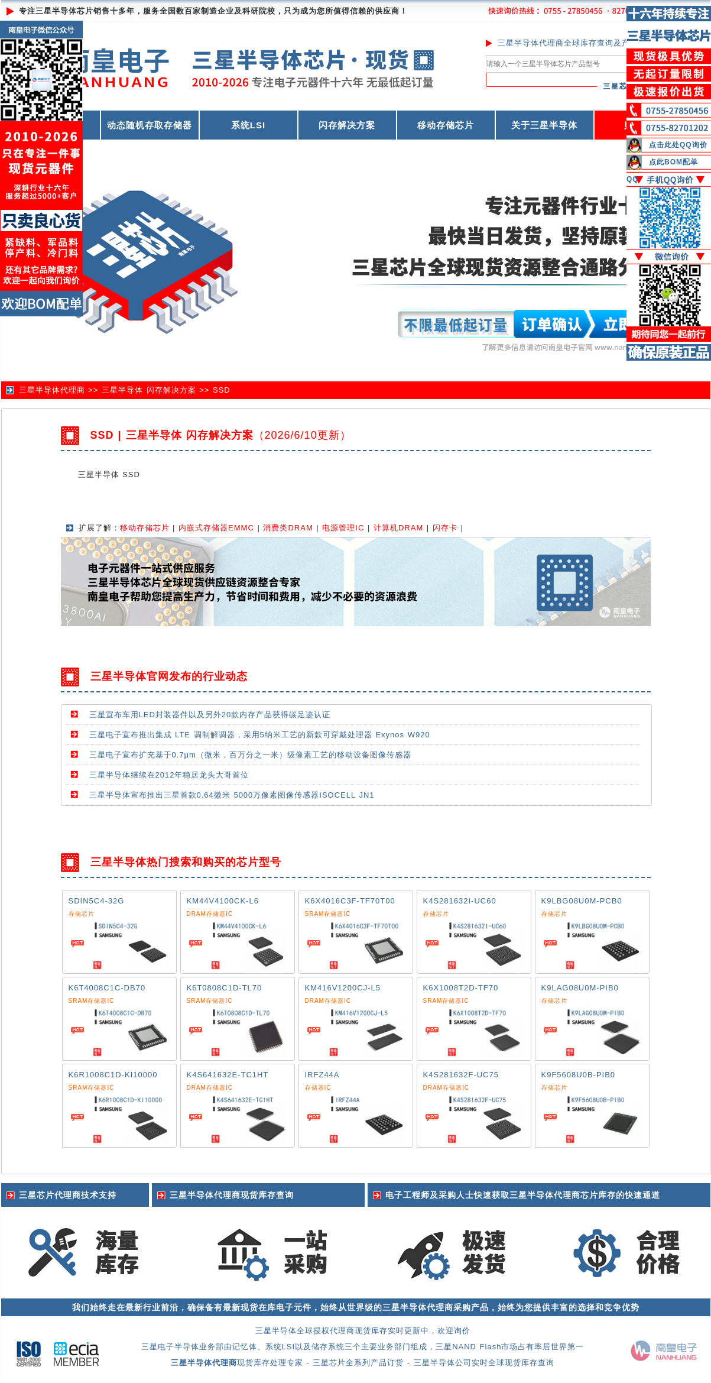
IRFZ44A (322, 1074)
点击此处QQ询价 (678, 145)
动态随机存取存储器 (149, 125)
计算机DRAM (398, 527)
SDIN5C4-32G (97, 900)
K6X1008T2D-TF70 (461, 987)
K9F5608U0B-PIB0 (578, 1074)
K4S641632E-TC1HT (228, 1074)
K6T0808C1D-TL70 (224, 987)
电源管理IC (343, 527)
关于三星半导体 (544, 125)
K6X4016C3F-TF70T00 (350, 900)
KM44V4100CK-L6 (223, 900)
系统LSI (248, 125)
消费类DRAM (288, 527)
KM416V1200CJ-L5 (343, 987)
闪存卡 (445, 527)
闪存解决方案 (347, 125)
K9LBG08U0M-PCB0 (581, 900)
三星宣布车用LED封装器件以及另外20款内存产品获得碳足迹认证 (210, 714)
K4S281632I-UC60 (459, 900)
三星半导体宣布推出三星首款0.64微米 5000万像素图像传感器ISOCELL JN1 (232, 795)
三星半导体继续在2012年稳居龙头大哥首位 (169, 774)
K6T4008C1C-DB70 (107, 987)
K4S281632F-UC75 (461, 1074)
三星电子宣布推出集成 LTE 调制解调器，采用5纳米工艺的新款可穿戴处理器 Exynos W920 (259, 734)
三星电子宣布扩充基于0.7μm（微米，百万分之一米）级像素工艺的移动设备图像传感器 (250, 754)
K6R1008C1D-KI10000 (113, 1074)
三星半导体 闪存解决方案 (149, 390)
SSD (221, 390)
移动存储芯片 (445, 125)
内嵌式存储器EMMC (216, 527)
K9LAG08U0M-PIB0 (580, 987)
